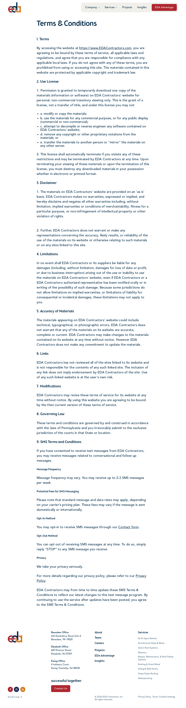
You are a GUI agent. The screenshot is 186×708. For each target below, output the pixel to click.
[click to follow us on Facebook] (10, 689)
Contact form (128, 527)
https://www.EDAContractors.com (105, 48)
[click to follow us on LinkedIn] (22, 689)
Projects (127, 7)
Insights (142, 7)
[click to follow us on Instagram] (16, 689)
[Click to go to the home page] (14, 7)
